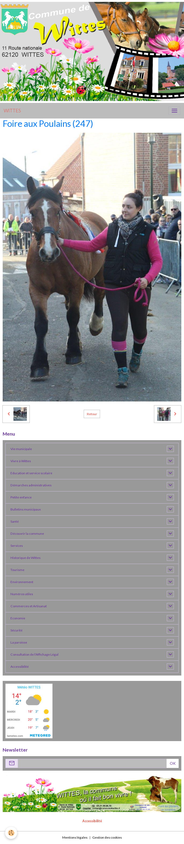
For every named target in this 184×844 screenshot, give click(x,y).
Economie (17, 618)
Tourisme (17, 570)
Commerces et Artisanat (28, 606)
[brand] (12, 110)
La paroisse (18, 642)
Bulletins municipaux (25, 509)
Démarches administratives (30, 485)
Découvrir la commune (27, 533)
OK (173, 763)
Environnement (21, 582)
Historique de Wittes (25, 558)
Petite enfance (21, 497)
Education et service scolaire (31, 473)
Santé (14, 521)
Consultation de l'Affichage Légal (34, 654)
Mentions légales (74, 837)
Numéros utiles (21, 594)
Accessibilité (19, 667)
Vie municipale (21, 449)
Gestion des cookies (107, 837)
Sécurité (16, 630)
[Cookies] (11, 833)
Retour (92, 414)
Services (16, 546)
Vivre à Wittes (20, 461)
